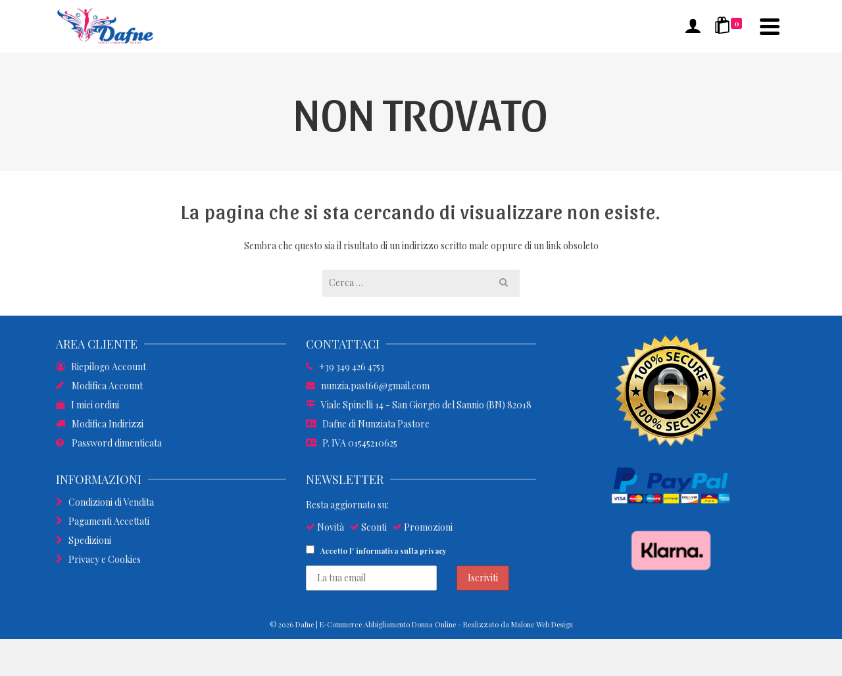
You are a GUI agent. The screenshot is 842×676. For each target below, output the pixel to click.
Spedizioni (83, 540)
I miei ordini (87, 404)
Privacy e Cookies (98, 559)
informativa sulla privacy (401, 551)
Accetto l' (376, 550)
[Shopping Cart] (730, 26)
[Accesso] (693, 26)
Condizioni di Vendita (105, 502)
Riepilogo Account (101, 366)
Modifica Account (99, 385)
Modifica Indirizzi (99, 424)
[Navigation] (769, 26)
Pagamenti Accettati (102, 521)
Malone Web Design (542, 624)
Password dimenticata (109, 443)
